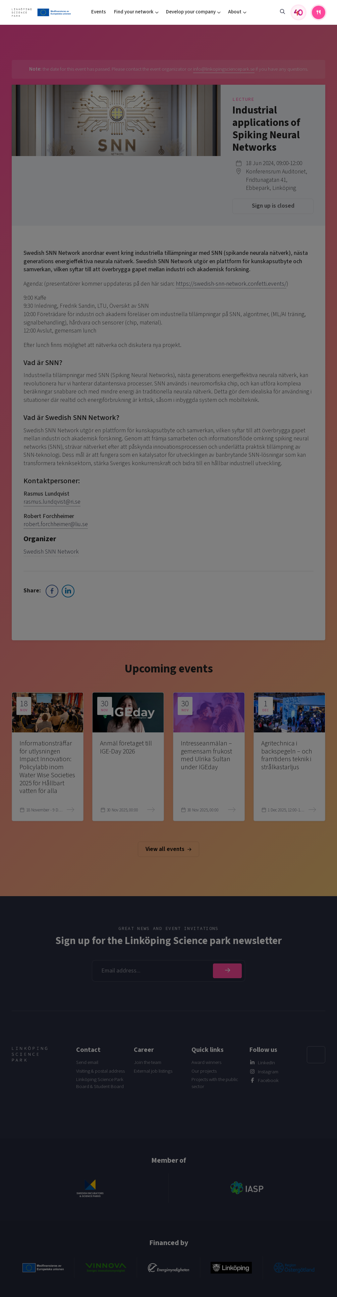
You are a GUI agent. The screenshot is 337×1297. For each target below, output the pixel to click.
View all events (168, 849)
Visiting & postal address (100, 1071)
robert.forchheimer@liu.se (55, 524)
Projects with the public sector (214, 1083)
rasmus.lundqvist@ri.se (51, 502)
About (234, 11)
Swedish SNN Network (51, 552)
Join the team (147, 1062)
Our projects (204, 1071)
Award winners (206, 1062)
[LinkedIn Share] (68, 591)
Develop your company (191, 11)
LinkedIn (266, 1062)
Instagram (268, 1071)
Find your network (134, 11)
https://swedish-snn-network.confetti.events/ (231, 284)
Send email (87, 1062)
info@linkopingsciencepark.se (224, 69)
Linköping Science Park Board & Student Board (100, 1083)
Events (98, 11)
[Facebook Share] (52, 591)
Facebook (268, 1080)
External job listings (153, 1071)
